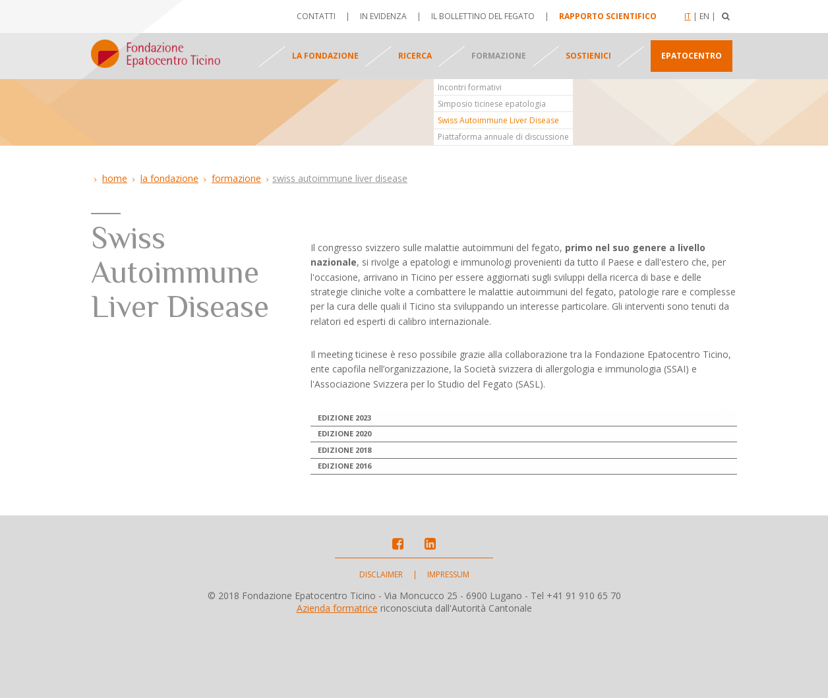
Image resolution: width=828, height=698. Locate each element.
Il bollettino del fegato (483, 16)
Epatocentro (691, 55)
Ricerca (415, 55)
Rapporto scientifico (608, 16)
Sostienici (588, 55)
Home (114, 178)
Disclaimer (381, 645)
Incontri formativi (470, 87)
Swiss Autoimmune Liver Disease (498, 120)
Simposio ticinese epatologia (492, 103)
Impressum (448, 645)
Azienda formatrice (337, 679)
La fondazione (325, 55)
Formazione (498, 55)
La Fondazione (169, 178)
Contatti (316, 16)
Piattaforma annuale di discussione (503, 136)
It (687, 16)
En (704, 16)
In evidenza (383, 16)
